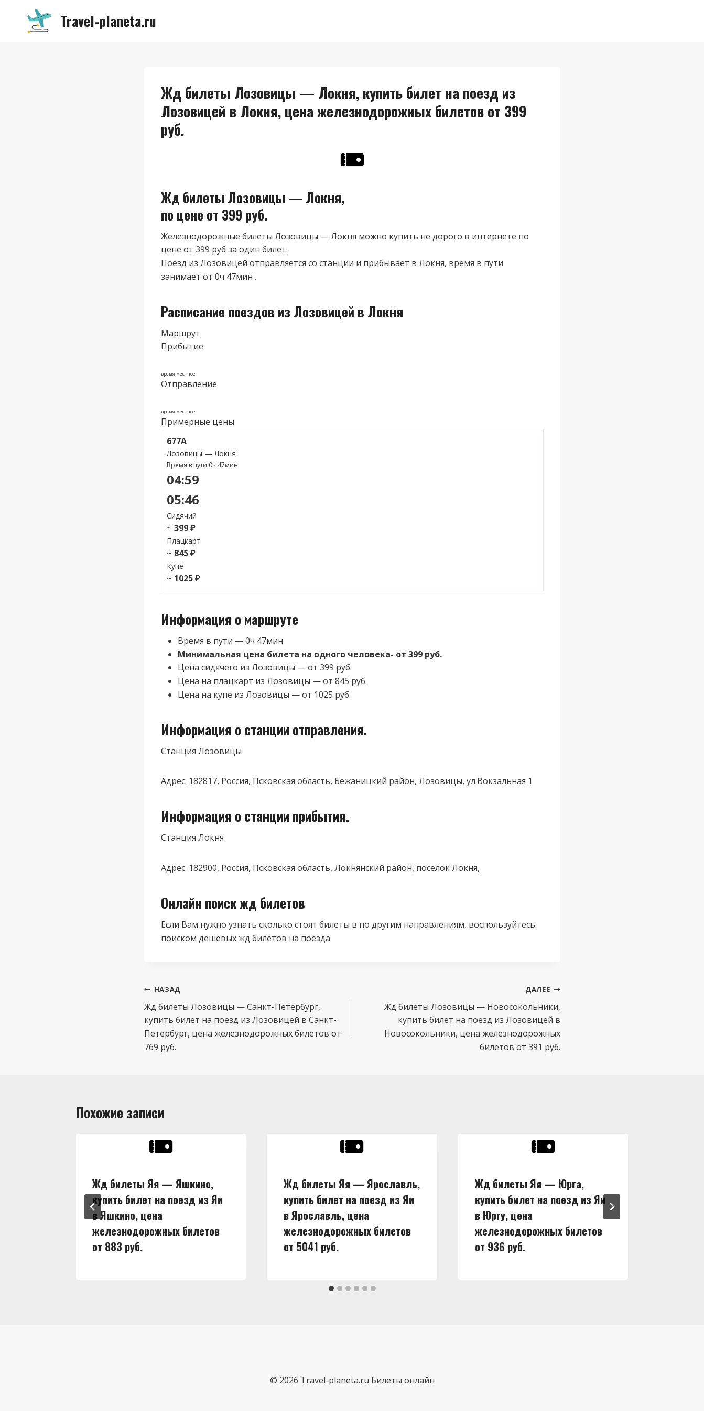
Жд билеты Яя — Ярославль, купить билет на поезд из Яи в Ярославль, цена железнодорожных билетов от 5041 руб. (352, 1215)
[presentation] (161, 1146)
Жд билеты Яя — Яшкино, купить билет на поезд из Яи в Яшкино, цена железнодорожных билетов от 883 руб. (158, 1215)
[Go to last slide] (92, 1206)
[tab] (331, 1288)
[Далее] (611, 1206)
